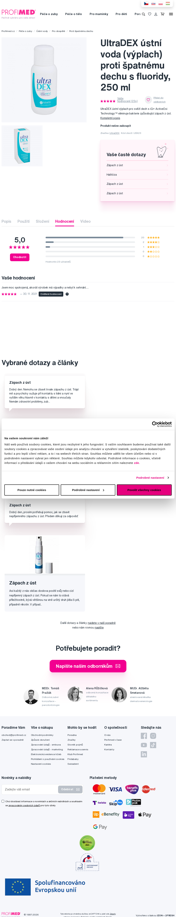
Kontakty (109, 749)
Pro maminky (99, 14)
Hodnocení (64, 221)
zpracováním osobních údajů (24, 805)
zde (136, 462)
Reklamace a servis (78, 749)
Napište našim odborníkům (88, 666)
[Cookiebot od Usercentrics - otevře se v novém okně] (155, 424)
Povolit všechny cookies (144, 489)
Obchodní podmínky (42, 735)
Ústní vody (42, 31)
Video (85, 221)
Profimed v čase (113, 740)
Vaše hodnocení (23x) (127, 100)
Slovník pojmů (75, 744)
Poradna (72, 735)
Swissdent (73, 764)
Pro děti (121, 14)
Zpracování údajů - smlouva (46, 744)
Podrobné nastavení (150, 477)
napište (99, 627)
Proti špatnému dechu (81, 31)
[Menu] (171, 14)
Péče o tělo (73, 14)
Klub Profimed (75, 754)
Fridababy (73, 759)
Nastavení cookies (41, 764)
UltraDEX (114, 133)
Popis (6, 221)
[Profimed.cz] (19, 14)
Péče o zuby (49, 14)
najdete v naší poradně (102, 623)
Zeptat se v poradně (12, 740)
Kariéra (108, 744)
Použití (24, 221)
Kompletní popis (110, 118)
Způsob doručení (40, 740)
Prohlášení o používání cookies (47, 759)
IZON (160, 915)
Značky (71, 740)
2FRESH (169, 915)
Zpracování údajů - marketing (47, 749)
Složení (42, 221)
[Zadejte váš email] (30, 789)
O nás (107, 735)
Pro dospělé (58, 31)
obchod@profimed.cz (14, 735)
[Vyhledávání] (143, 14)
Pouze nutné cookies (32, 489)
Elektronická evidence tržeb (46, 754)
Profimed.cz (8, 31)
